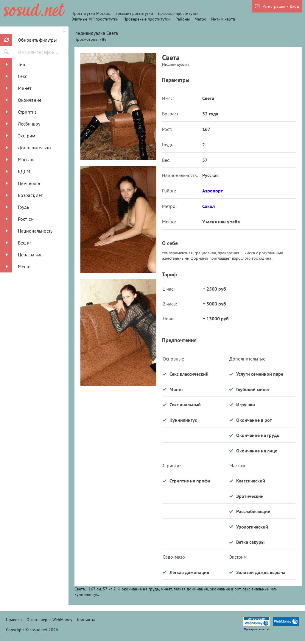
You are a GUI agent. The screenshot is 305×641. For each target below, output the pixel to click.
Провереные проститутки (147, 19)
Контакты (86, 619)
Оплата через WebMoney (49, 619)
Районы (182, 19)
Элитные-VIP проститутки (95, 19)
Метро (200, 19)
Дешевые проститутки (178, 13)
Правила (14, 619)
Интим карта (223, 19)
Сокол (208, 206)
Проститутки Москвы (91, 13)
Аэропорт (212, 191)
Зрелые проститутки (134, 13)
